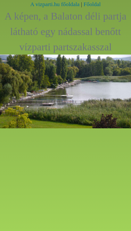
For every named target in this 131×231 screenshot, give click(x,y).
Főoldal (92, 4)
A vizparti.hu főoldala (55, 4)
